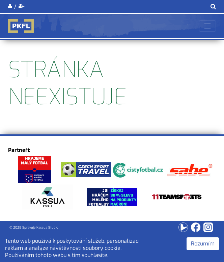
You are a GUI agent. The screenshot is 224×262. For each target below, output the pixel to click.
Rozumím (203, 243)
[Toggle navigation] (207, 26)
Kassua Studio (47, 227)
